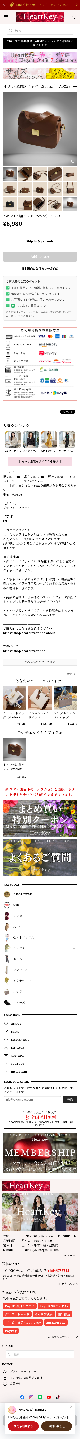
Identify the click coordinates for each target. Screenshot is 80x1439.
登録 (70, 1099)
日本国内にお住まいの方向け (40, 268)
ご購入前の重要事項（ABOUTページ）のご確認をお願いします (40, 43)
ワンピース (20, 970)
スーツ (17, 927)
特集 (16, 905)
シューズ (19, 1002)
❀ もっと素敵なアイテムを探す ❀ (40, 461)
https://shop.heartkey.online (24, 651)
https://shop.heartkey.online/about (29, 633)
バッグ (17, 992)
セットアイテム (23, 937)
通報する (71, 673)
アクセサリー (22, 981)
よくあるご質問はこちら (29, 306)
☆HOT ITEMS (23, 894)
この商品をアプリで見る (40, 662)
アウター (19, 916)
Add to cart (40, 256)
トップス (19, 948)
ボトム (17, 959)
